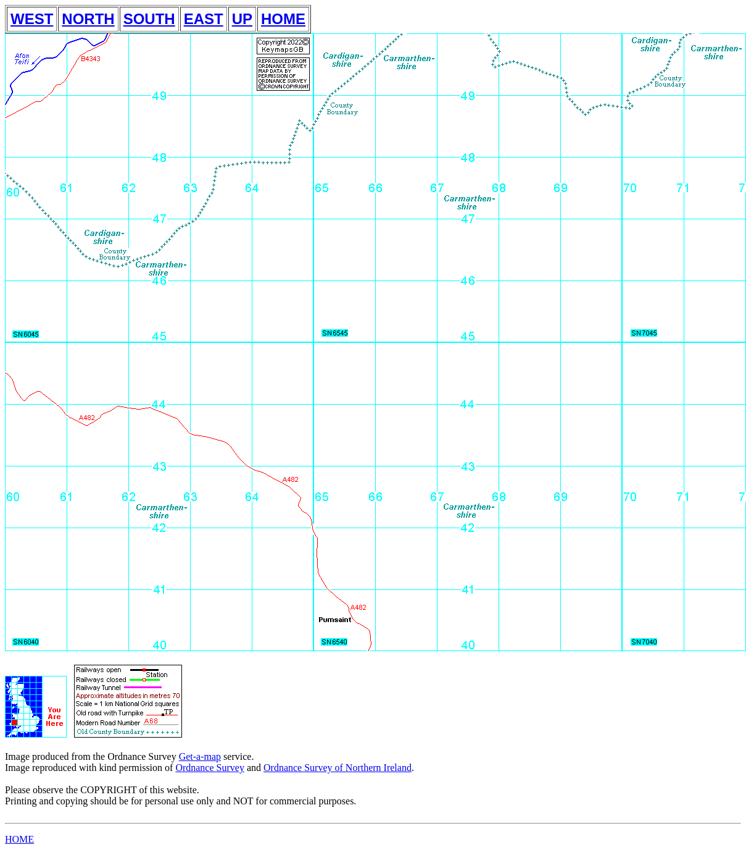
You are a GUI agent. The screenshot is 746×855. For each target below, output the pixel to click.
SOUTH (149, 19)
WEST (31, 19)
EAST (203, 19)
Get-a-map (200, 756)
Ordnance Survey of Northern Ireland (337, 767)
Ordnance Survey (209, 767)
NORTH (88, 19)
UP (242, 19)
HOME (283, 19)
